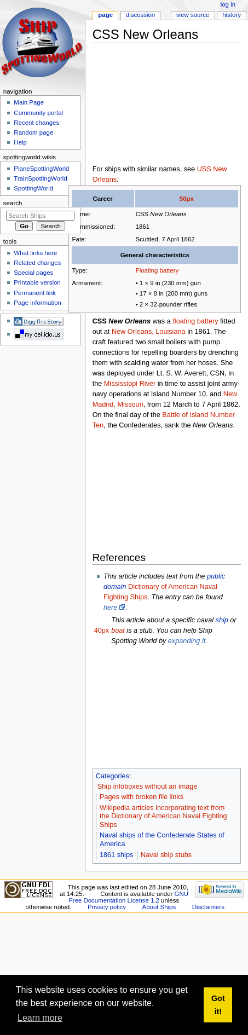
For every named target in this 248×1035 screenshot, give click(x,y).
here (110, 607)
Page (105, 14)
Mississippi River (129, 384)
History (231, 14)
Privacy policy (107, 907)
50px (187, 198)
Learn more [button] (40, 1017)
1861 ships (116, 855)
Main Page (29, 102)
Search (12, 203)
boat (118, 630)
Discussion (140, 14)
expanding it (186, 641)
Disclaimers (208, 907)
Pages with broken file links (141, 797)
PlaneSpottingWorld (41, 168)
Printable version (37, 282)
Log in (228, 4)
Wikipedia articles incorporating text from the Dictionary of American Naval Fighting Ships (163, 816)
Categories (112, 776)
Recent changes (36, 122)
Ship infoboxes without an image (147, 786)
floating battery (195, 321)
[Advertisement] (149, 106)
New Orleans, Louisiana (149, 332)
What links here (35, 253)
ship (222, 620)
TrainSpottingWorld (40, 178)
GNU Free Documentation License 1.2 (128, 897)
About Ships (159, 907)
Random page (33, 132)
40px (101, 630)
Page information (37, 302)
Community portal (38, 112)
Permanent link (34, 293)
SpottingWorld (33, 188)
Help (20, 142)
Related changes (37, 262)
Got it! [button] (218, 1005)
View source (192, 14)
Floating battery (157, 270)
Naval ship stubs (166, 855)
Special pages (33, 272)
